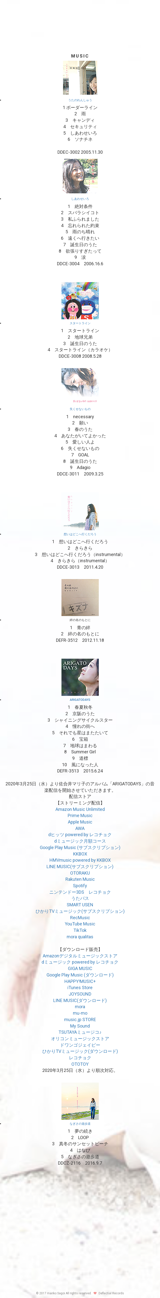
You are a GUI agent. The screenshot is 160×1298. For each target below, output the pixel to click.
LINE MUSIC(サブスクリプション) (80, 866)
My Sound (80, 1026)
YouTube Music (80, 923)
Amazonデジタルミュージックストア (80, 955)
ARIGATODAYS (80, 700)
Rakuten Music (80, 879)
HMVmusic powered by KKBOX (80, 860)
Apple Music (80, 822)
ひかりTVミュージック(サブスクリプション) (80, 911)
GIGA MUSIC (80, 968)
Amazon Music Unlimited (80, 809)
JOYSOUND (80, 994)
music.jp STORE (80, 1019)
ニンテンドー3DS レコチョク (80, 892)
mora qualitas (80, 936)
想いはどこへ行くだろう (80, 534)
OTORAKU (80, 873)
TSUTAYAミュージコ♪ (80, 1032)
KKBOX (80, 853)
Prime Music (80, 815)
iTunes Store (80, 987)
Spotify (80, 885)
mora (80, 1006)
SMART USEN (80, 904)
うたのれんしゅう (80, 100)
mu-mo (80, 1013)
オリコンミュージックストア (80, 1038)
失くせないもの (80, 409)
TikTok (80, 930)
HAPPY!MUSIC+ (80, 981)
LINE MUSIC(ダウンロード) (80, 1000)
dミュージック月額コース (80, 841)
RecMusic (80, 917)
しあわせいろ (80, 199)
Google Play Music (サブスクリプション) (80, 847)
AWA (80, 828)
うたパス (80, 898)
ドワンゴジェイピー (80, 1045)
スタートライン (80, 323)
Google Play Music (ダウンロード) (80, 974)
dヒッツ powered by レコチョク (80, 834)
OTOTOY (80, 1064)
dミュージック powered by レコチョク (80, 962)
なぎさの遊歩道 (80, 1123)
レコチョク (80, 1057)
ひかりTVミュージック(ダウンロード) (80, 1051)
